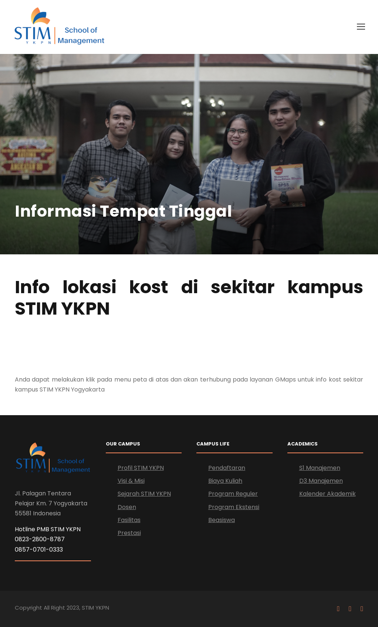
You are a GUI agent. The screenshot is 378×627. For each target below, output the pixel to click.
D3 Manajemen (321, 481)
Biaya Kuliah (225, 481)
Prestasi (129, 533)
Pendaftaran (226, 468)
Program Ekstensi (233, 507)
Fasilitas (129, 520)
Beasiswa (221, 520)
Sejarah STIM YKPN (144, 493)
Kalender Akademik (327, 493)
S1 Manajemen (319, 468)
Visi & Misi (131, 481)
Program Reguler (233, 493)
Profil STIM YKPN (141, 468)
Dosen (127, 507)
